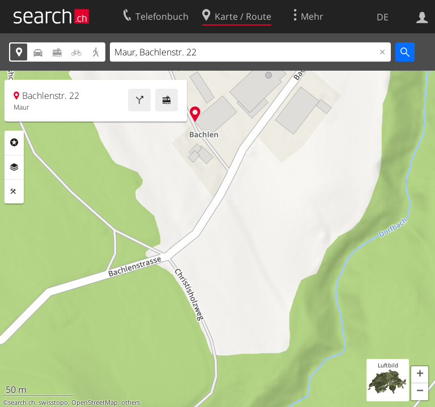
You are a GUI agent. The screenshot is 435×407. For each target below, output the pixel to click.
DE (383, 17)
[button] (419, 374)
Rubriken (14, 142)
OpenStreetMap (94, 402)
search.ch (21, 402)
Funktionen (14, 192)
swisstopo (53, 402)
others (130, 402)
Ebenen (14, 167)
